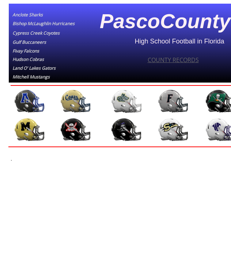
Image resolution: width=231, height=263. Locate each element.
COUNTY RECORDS (173, 60)
